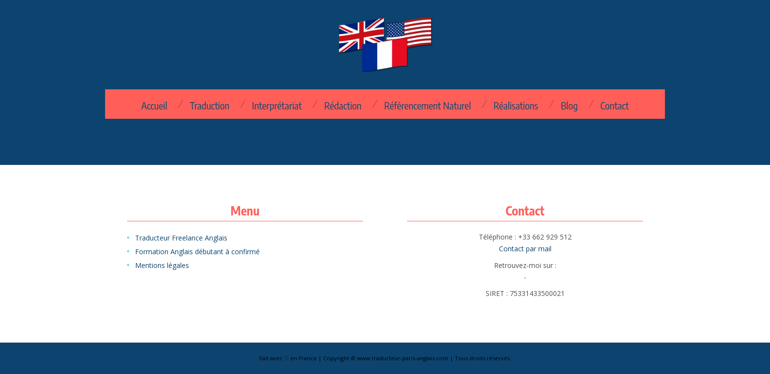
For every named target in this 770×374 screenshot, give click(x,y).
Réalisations (516, 105)
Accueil (154, 105)
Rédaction (342, 105)
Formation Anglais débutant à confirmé (197, 251)
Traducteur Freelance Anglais (181, 237)
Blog (569, 105)
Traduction (209, 105)
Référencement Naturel (427, 105)
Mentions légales (162, 265)
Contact (615, 105)
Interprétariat (277, 105)
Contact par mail (525, 248)
